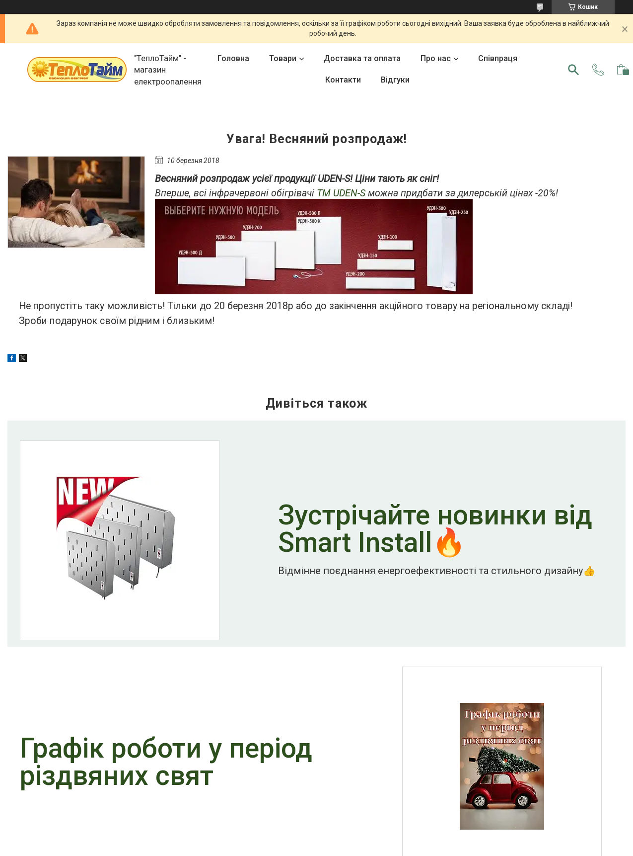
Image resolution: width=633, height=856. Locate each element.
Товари (282, 58)
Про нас (436, 58)
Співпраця (497, 58)
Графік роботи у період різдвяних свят (166, 763)
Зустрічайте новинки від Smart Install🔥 (435, 530)
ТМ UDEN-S (341, 193)
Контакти (343, 80)
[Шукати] (573, 70)
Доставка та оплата (362, 58)
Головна (233, 58)
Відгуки (395, 80)
